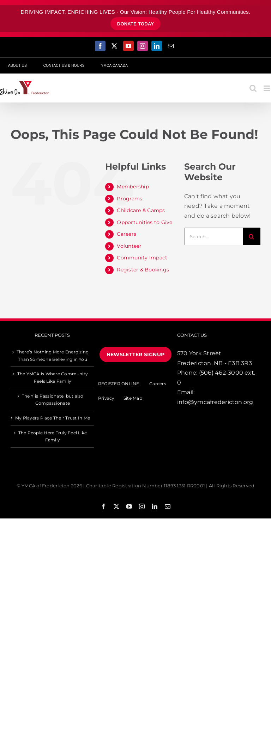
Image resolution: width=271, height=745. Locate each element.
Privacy (106, 398)
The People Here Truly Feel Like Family (52, 436)
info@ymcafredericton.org (215, 402)
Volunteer (129, 246)
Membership (133, 186)
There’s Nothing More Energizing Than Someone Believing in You (53, 355)
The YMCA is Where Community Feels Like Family (52, 377)
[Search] (251, 236)
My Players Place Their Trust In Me (52, 418)
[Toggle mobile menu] (267, 88)
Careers (126, 234)
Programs (129, 198)
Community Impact (142, 257)
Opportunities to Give (144, 222)
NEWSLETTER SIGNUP (135, 354)
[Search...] (213, 236)
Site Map (133, 398)
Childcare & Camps (141, 210)
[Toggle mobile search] (253, 88)
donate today (135, 24)
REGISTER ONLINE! (119, 383)
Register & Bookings (143, 269)
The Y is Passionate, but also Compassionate (53, 399)
